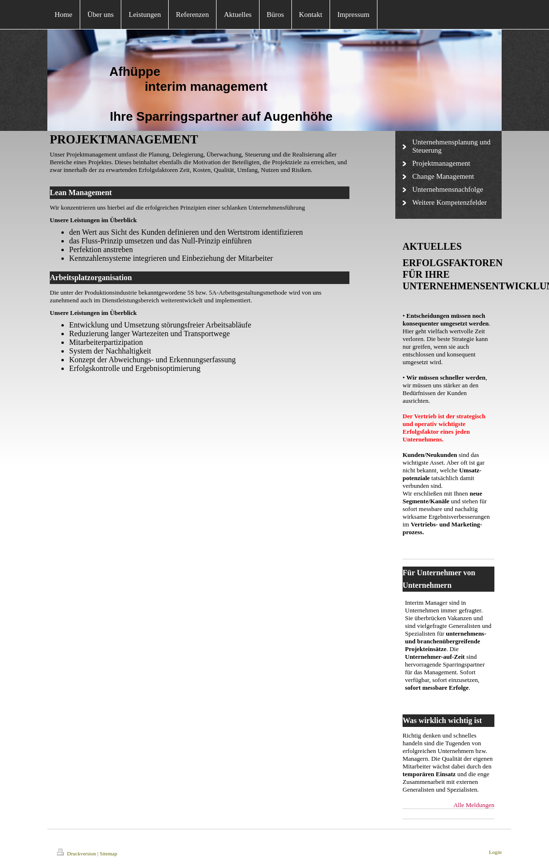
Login (495, 852)
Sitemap (108, 853)
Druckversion (77, 853)
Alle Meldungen (473, 805)
